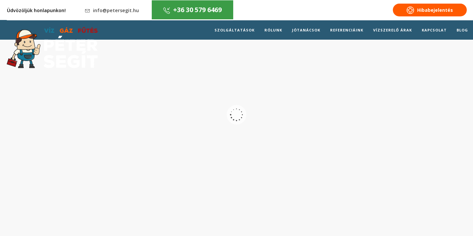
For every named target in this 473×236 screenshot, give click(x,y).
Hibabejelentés (430, 10)
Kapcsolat (434, 30)
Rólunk (273, 30)
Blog (462, 30)
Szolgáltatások (234, 30)
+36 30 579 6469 (192, 9)
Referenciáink (346, 30)
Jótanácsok (306, 30)
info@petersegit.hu (112, 10)
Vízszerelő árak (392, 30)
